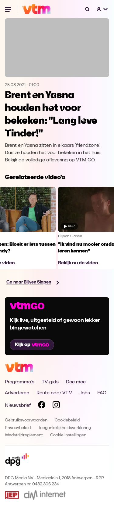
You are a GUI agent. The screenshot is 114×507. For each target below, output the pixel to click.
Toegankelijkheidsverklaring (64, 428)
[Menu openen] (8, 9)
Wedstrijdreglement (24, 435)
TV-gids (50, 382)
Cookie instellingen (68, 435)
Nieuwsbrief (18, 405)
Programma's (19, 382)
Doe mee (76, 382)
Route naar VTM (54, 393)
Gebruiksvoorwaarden (26, 420)
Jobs (85, 393)
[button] (102, 9)
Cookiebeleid (67, 420)
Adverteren (17, 393)
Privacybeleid (18, 428)
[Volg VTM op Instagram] (56, 406)
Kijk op (32, 344)
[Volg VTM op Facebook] (41, 406)
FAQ (101, 393)
